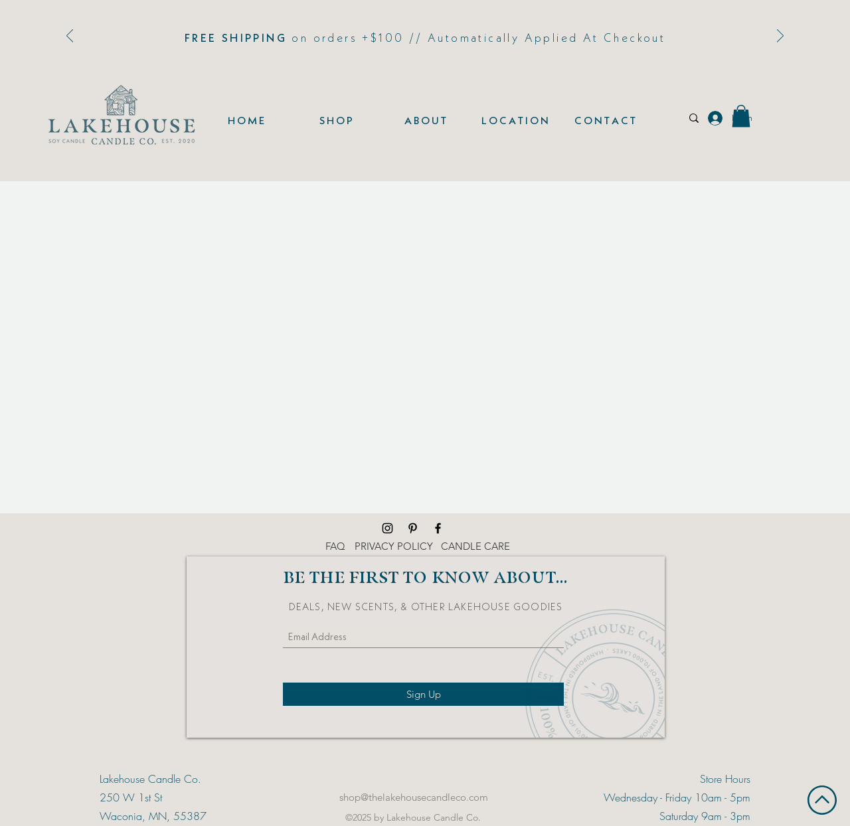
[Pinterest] (413, 528)
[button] (741, 116)
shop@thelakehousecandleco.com (413, 797)
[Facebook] (438, 528)
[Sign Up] (423, 694)
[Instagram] (387, 528)
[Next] (780, 36)
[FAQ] (335, 546)
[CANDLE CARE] (475, 546)
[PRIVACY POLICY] (394, 546)
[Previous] (69, 36)
